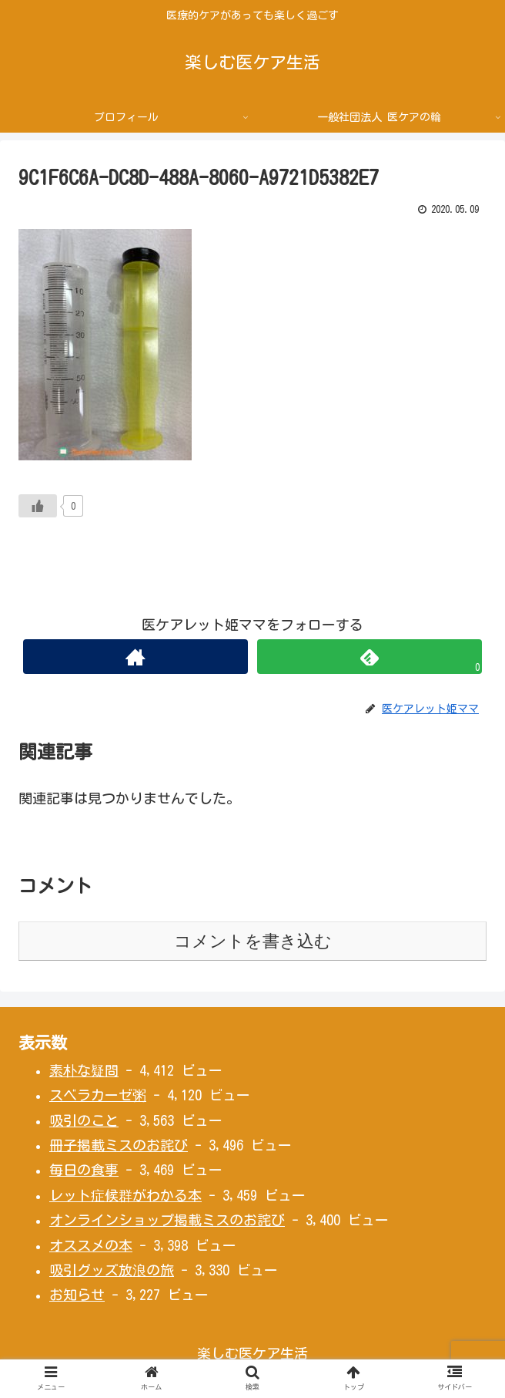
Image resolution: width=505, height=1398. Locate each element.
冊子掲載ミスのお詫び (118, 1145)
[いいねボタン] (37, 505)
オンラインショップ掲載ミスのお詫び (167, 1220)
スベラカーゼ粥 (97, 1095)
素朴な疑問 (84, 1070)
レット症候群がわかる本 (125, 1195)
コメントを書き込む (253, 941)
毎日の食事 (84, 1170)
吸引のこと (84, 1120)
